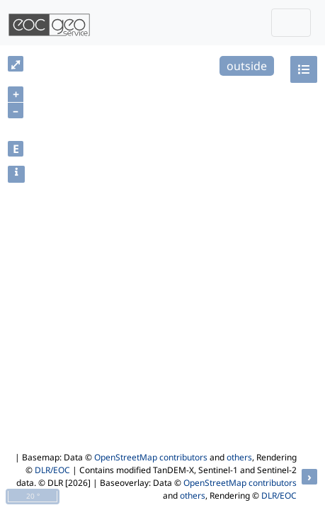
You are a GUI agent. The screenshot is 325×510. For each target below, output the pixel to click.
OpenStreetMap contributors (150, 457)
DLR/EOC (52, 470)
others (239, 457)
